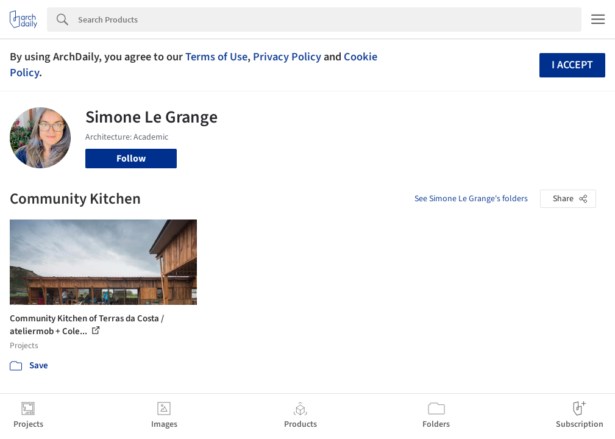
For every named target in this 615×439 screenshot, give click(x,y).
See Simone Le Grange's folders (471, 199)
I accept (572, 65)
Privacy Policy (287, 57)
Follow (131, 158)
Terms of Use (216, 57)
